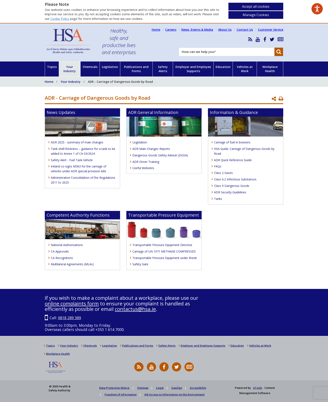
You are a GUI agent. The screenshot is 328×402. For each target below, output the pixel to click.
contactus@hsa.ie (135, 308)
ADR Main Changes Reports (151, 149)
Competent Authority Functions (78, 215)
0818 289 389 (69, 317)
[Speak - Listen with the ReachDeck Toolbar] (317, 8)
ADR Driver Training (145, 162)
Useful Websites (143, 168)
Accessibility (198, 388)
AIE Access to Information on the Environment (174, 394)
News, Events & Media (197, 30)
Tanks (218, 199)
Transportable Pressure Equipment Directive (162, 245)
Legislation (110, 67)
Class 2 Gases (223, 173)
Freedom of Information (121, 394)
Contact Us (245, 30)
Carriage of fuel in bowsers (232, 142)
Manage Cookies (256, 15)
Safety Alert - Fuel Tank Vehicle (72, 160)
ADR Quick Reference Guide (233, 160)
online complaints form (72, 303)
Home (156, 30)
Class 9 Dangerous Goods (231, 186)
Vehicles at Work (245, 69)
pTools (257, 388)
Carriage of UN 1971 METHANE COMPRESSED (164, 251)
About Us (225, 30)
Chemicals (90, 67)
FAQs (217, 166)
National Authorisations (67, 245)
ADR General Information (153, 112)
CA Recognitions (62, 258)
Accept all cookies (255, 6)
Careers (170, 30)
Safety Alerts (163, 69)
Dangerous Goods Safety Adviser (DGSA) (160, 155)
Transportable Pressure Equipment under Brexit (164, 258)
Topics (52, 67)
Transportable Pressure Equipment (163, 215)
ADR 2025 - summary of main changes (77, 142)
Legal (160, 388)
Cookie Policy (59, 19)
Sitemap (142, 388)
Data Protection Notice (114, 388)
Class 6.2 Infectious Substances (235, 179)
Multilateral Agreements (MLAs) (72, 264)
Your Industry (69, 69)
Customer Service (270, 30)
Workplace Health (270, 69)
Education (223, 67)
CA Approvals (60, 251)
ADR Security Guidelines (230, 192)
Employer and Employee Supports (193, 69)
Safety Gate (140, 264)
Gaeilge (176, 388)
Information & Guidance (234, 112)
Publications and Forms (136, 69)
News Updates (61, 112)
